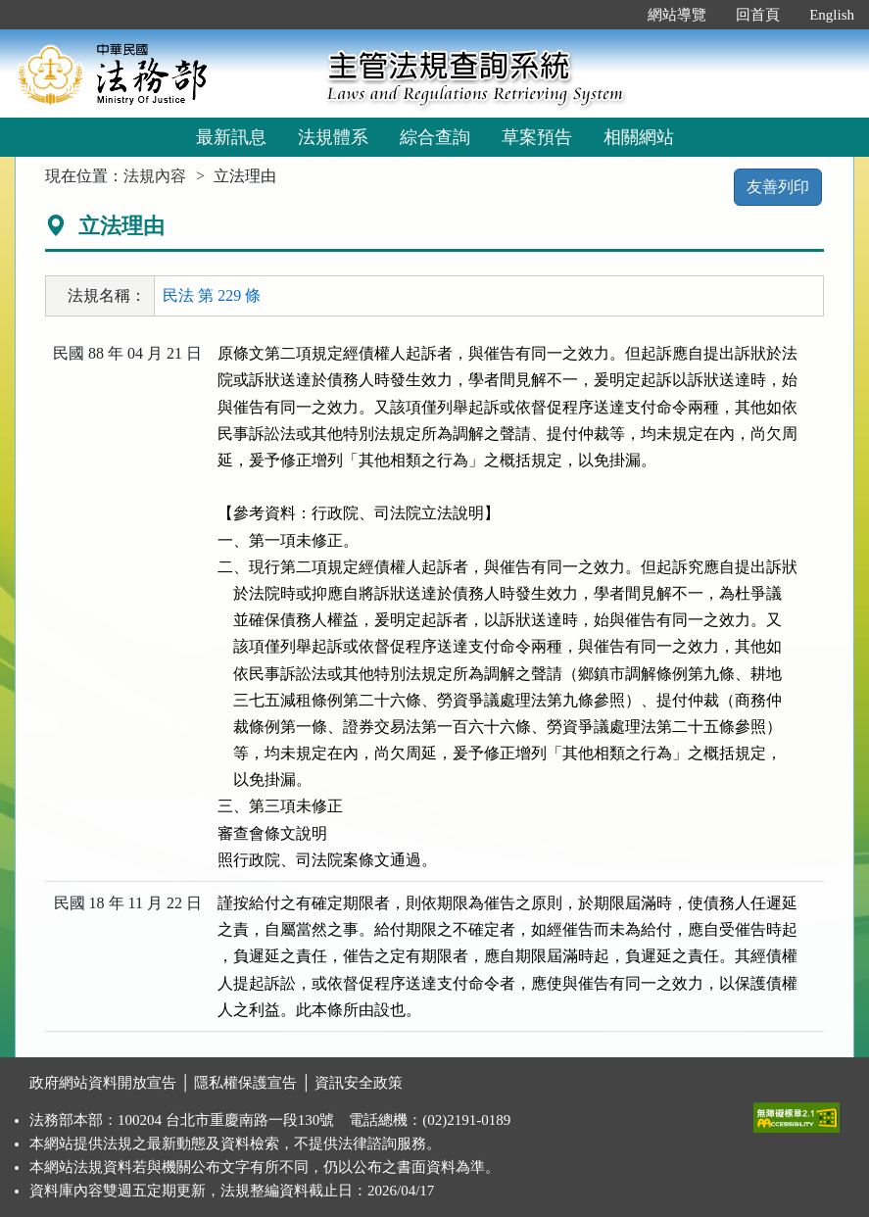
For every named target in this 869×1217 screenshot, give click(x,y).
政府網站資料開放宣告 (102, 1083)
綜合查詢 (435, 137)
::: (612, 15)
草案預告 (537, 137)
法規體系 (333, 137)
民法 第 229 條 (212, 295)
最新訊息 (231, 137)
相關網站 (638, 137)
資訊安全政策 (358, 1083)
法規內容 (154, 176)
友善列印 (778, 186)
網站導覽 (677, 15)
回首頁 (758, 15)
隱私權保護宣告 (245, 1083)
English (831, 15)
